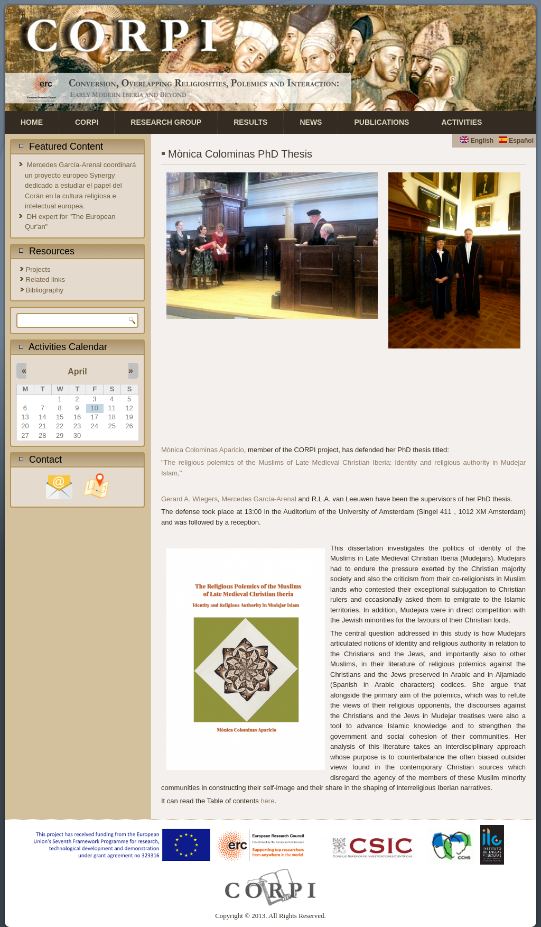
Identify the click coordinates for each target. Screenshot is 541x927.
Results (250, 122)
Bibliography (45, 290)
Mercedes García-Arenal (258, 499)
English (476, 140)
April (77, 371)
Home (32, 122)
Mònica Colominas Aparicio (202, 450)
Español (516, 140)
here (267, 801)
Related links (45, 279)
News (311, 122)
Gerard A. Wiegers (189, 499)
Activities (461, 122)
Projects (38, 269)
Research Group (165, 122)
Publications (381, 122)
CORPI (86, 122)
